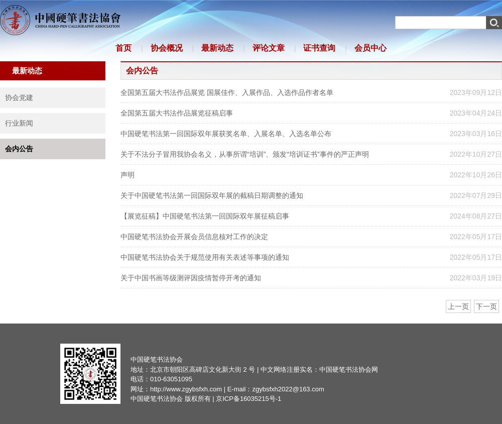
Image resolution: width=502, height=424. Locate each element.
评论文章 (269, 48)
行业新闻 (19, 123)
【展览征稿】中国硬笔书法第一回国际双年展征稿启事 (204, 216)
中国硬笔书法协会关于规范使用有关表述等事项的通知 (204, 257)
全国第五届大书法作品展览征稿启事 (176, 113)
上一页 (458, 306)
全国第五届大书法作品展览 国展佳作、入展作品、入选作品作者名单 (226, 92)
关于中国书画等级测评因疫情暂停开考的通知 (190, 278)
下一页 (486, 306)
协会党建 (19, 97)
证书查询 (319, 48)
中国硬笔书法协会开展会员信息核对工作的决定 (194, 237)
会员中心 (370, 48)
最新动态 (217, 48)
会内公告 (19, 149)
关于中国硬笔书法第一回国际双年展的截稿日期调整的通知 (211, 195)
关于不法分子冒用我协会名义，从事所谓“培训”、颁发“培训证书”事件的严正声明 (244, 154)
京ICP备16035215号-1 (248, 398)
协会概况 (167, 48)
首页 (123, 48)
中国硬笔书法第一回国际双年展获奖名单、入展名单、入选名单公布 (225, 134)
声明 (127, 175)
